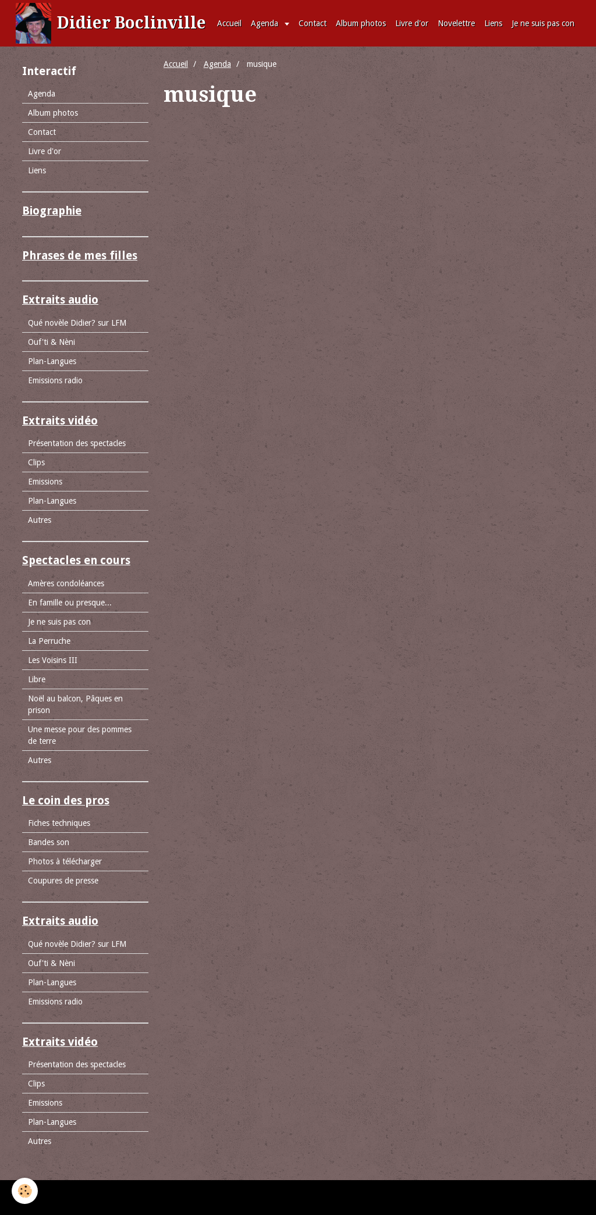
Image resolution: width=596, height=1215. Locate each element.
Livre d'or (411, 23)
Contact (313, 23)
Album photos (361, 23)
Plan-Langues (52, 361)
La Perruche (49, 641)
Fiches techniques (59, 823)
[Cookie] (25, 1191)
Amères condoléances (66, 583)
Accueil (229, 23)
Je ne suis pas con (543, 23)
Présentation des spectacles (77, 443)
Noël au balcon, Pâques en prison (75, 704)
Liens (493, 23)
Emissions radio (55, 380)
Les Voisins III (52, 660)
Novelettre (456, 23)
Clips (36, 462)
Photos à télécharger (65, 861)
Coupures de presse (63, 880)
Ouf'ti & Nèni (51, 342)
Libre (36, 679)
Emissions (45, 481)
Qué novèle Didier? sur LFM (77, 322)
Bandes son (48, 842)
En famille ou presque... (70, 602)
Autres (39, 520)
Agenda (266, 23)
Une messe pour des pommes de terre (80, 735)
